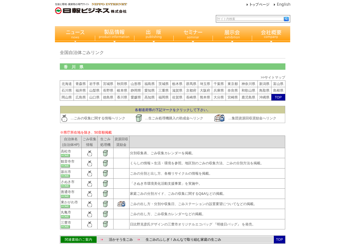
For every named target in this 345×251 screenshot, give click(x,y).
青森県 (81, 84)
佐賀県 (177, 97)
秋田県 (122, 84)
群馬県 (191, 84)
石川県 (67, 90)
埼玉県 (205, 84)
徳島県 (108, 97)
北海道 (67, 84)
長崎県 (191, 97)
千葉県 (219, 84)
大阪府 (205, 90)
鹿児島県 (248, 97)
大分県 (219, 97)
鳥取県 (264, 90)
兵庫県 (219, 90)
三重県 (163, 90)
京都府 (191, 90)
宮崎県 (233, 97)
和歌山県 (248, 90)
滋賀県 (177, 90)
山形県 (136, 84)
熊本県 (205, 97)
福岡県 (163, 97)
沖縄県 (264, 97)
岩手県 (94, 84)
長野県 (108, 90)
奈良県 (233, 90)
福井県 (81, 90)
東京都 (233, 84)
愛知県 (149, 90)
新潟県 (264, 84)
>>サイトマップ (273, 77)
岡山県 (67, 97)
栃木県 (177, 84)
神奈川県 (248, 84)
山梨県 (94, 90)
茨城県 (163, 84)
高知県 (149, 97)
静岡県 (136, 90)
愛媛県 (136, 97)
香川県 (122, 97)
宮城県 (108, 84)
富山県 (278, 84)
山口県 (94, 97)
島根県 (278, 90)
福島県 (149, 84)
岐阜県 (122, 90)
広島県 (81, 97)
